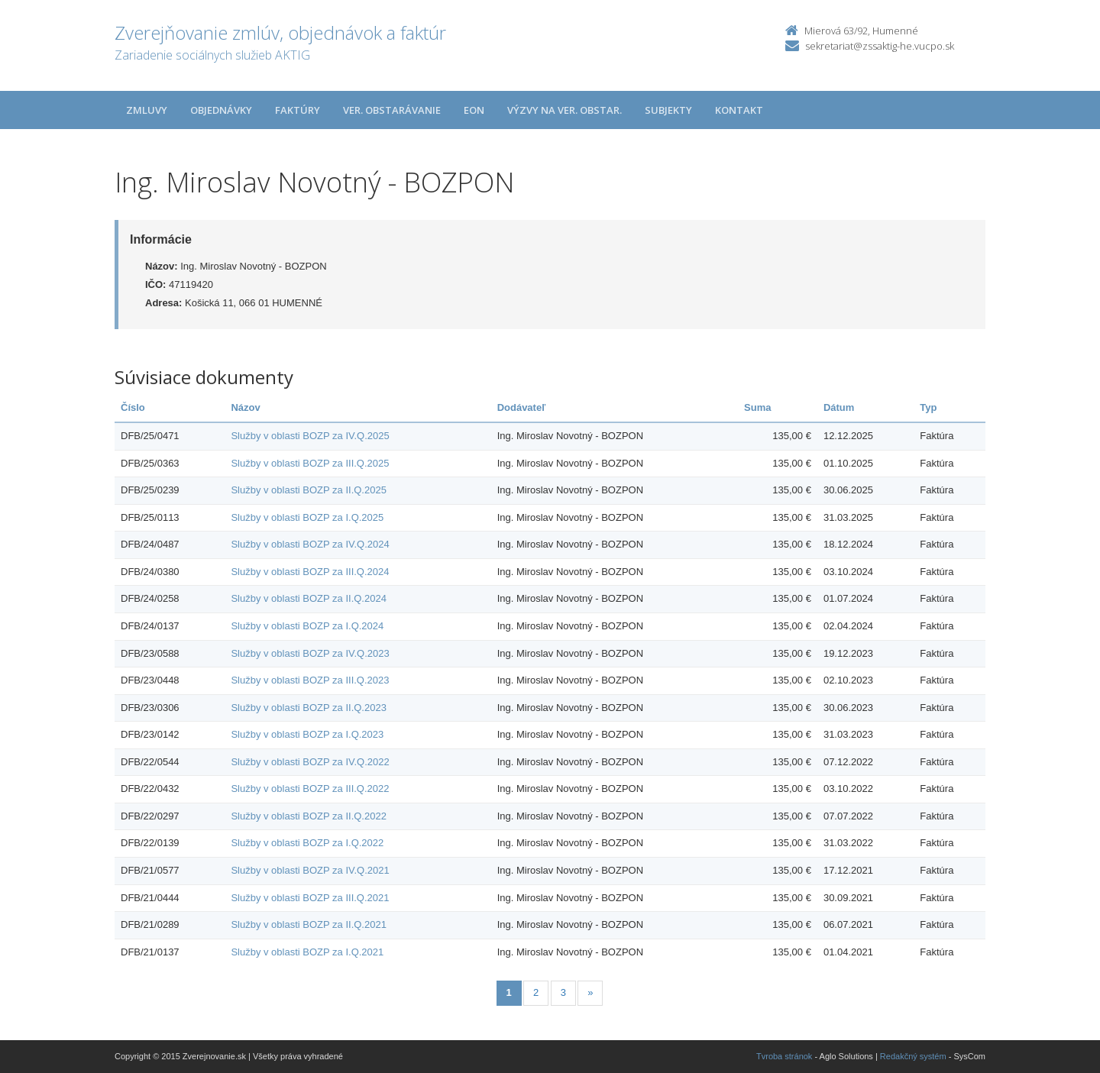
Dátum (838, 407)
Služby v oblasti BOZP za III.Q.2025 (310, 463)
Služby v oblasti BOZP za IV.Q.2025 (310, 435)
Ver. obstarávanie (392, 110)
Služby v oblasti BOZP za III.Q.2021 (310, 897)
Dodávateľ (521, 407)
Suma (757, 407)
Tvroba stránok (784, 1056)
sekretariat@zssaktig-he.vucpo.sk (879, 46)
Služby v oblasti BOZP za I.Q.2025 (307, 517)
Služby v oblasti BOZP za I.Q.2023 (307, 734)
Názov (245, 407)
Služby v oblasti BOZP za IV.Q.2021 (310, 870)
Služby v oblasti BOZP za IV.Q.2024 (310, 544)
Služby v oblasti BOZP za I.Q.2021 (307, 952)
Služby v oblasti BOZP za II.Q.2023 (309, 707)
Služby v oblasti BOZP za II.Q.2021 (309, 924)
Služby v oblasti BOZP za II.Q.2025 (309, 490)
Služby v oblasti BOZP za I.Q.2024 (307, 626)
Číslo (133, 407)
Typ (928, 407)
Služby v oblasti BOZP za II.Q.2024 (309, 598)
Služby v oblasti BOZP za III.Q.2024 (310, 571)
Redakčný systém (913, 1056)
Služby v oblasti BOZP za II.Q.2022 (309, 816)
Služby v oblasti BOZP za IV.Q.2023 (310, 653)
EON (474, 110)
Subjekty (668, 110)
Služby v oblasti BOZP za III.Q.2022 (310, 788)
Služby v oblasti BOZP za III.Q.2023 (310, 680)
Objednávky (221, 110)
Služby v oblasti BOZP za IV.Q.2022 (310, 762)
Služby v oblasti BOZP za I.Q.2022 (307, 842)
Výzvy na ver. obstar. (564, 110)
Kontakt (739, 110)
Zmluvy (146, 110)
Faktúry (297, 110)
